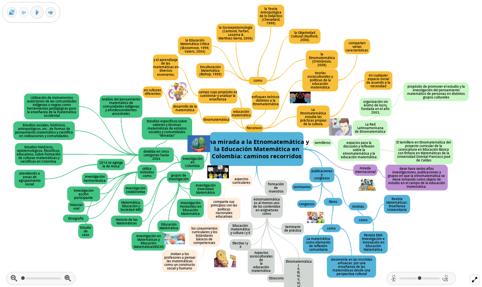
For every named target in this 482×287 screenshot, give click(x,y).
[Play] (37, 12)
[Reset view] (11, 13)
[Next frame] (50, 13)
